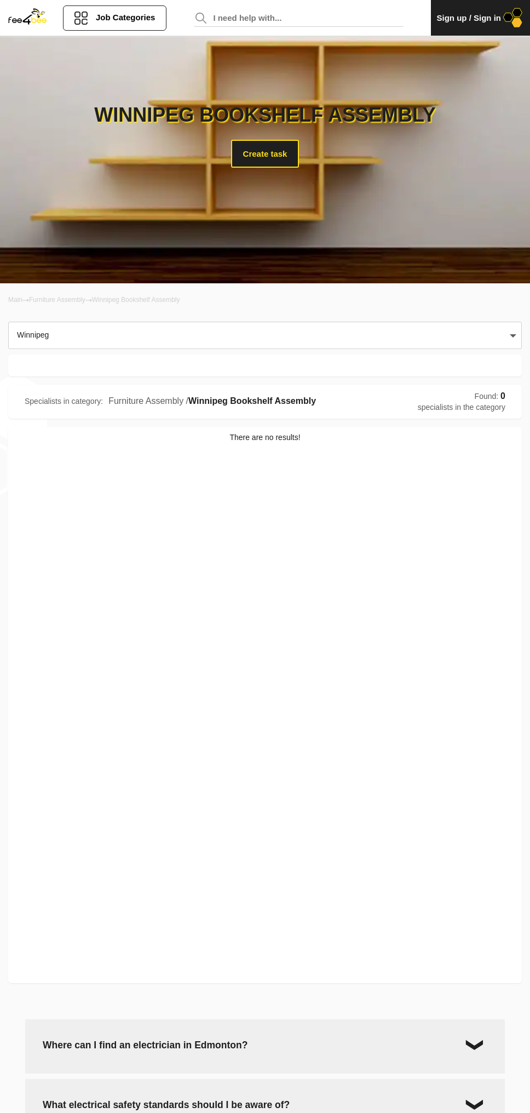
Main (15, 300)
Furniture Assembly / (148, 401)
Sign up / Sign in (480, 17)
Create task (265, 153)
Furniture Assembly (57, 300)
